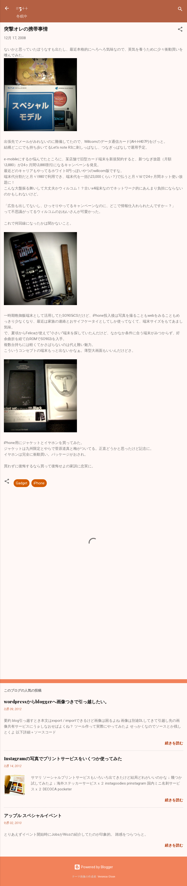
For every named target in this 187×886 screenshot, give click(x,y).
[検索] (180, 9)
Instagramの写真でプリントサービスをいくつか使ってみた (63, 758)
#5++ (22, 8)
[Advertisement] (93, 637)
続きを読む (174, 743)
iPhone (39, 483)
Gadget (21, 483)
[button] (180, 30)
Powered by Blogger (93, 867)
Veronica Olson (106, 876)
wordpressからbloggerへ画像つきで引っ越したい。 (56, 702)
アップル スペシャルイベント (33, 815)
